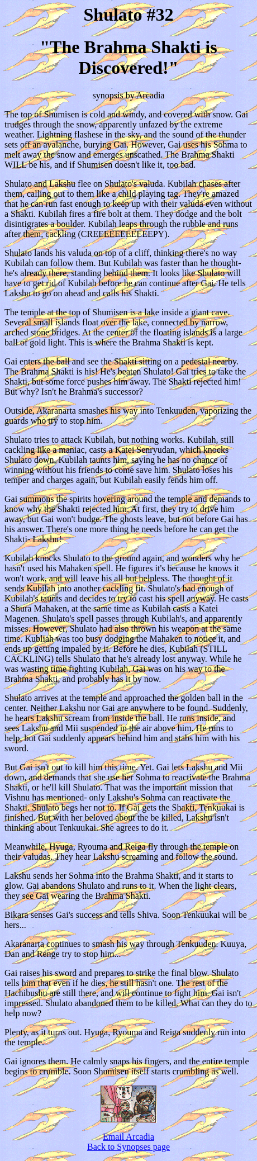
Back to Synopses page (128, 1146)
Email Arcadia (128, 1136)
